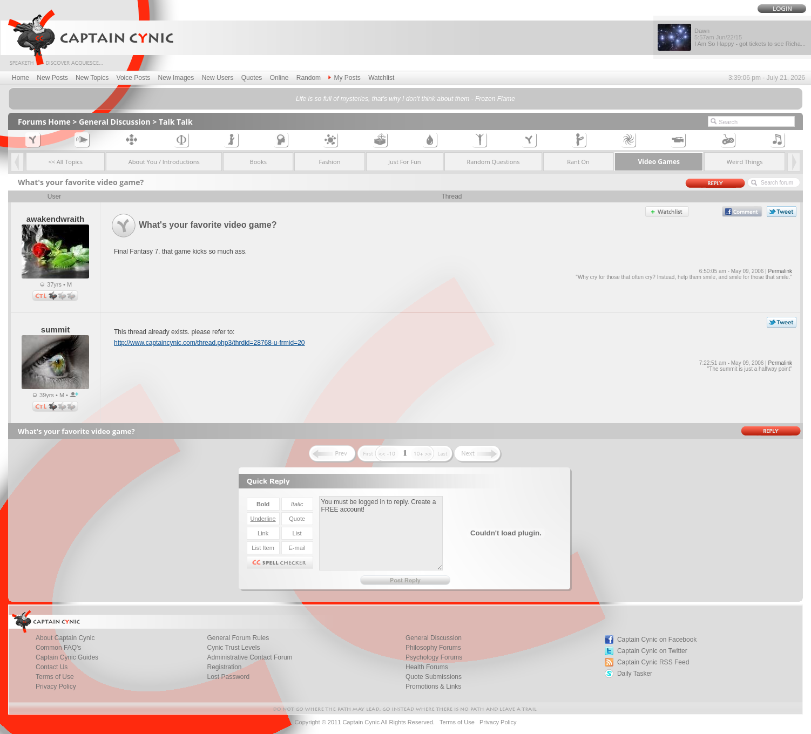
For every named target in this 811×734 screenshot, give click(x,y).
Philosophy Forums (433, 647)
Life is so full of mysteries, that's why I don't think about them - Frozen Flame (405, 99)
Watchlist (381, 77)
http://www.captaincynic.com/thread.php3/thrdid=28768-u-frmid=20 (209, 342)
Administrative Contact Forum (250, 657)
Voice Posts (134, 77)
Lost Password (228, 677)
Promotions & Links (433, 686)
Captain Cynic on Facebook (657, 639)
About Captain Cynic (65, 638)
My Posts (344, 77)
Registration (224, 667)
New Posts (52, 77)
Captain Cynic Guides (67, 657)
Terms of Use (55, 677)
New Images (176, 77)
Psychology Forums (434, 657)
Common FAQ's (58, 647)
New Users (218, 77)
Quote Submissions (434, 677)
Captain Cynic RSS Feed (653, 662)
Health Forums (427, 667)
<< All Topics (65, 162)
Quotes (251, 77)
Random (308, 77)
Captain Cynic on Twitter (652, 651)
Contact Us (51, 667)
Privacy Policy (56, 686)
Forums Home (44, 122)
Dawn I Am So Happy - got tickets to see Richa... (750, 37)
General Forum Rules (238, 638)
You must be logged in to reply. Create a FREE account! (381, 533)
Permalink (780, 271)
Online (279, 77)
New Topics (92, 77)
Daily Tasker (634, 673)
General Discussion (115, 122)
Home (20, 77)
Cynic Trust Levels (233, 647)
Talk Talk (176, 122)
